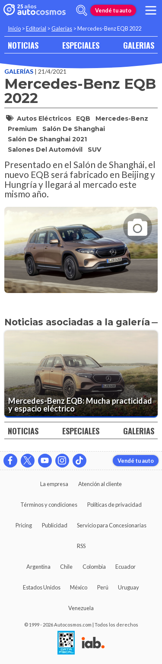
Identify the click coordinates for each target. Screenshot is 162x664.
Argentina (38, 566)
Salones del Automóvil (45, 149)
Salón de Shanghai (73, 129)
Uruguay (128, 587)
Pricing (24, 525)
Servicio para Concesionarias (111, 525)
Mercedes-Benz (121, 118)
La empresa (54, 483)
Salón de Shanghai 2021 (47, 139)
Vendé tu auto (113, 10)
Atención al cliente (100, 483)
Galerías (19, 71)
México (78, 587)
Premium (22, 129)
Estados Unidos (41, 587)
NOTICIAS (23, 45)
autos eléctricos (44, 118)
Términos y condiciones (48, 504)
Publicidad (54, 525)
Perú (102, 587)
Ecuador (125, 566)
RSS (81, 545)
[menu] (151, 10)
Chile (66, 566)
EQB (83, 118)
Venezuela (81, 608)
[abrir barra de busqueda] (81, 10)
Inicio (14, 28)
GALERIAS (138, 45)
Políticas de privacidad (114, 504)
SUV (94, 149)
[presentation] (81, 242)
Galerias (61, 28)
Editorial (36, 28)
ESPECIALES (80, 45)
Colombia (94, 566)
